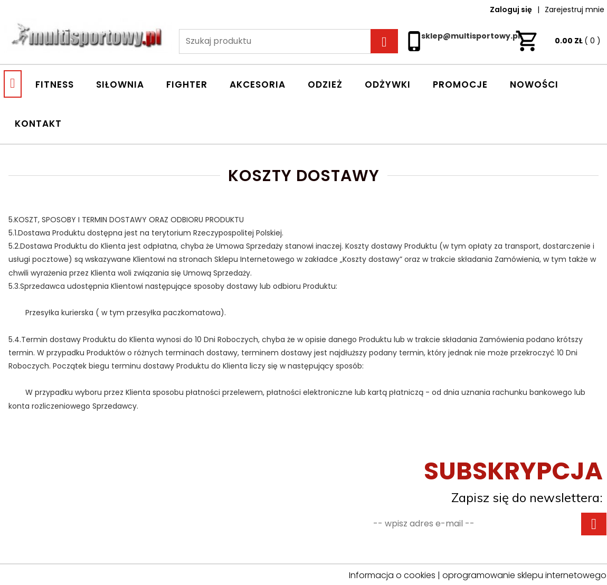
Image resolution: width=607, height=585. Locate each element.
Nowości (534, 84)
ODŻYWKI (388, 84)
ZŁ (558, 40)
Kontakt (38, 123)
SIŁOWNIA (120, 84)
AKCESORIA (258, 84)
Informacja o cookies (392, 575)
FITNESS (54, 84)
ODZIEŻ (325, 84)
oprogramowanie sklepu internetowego (524, 575)
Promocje (460, 84)
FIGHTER (186, 84)
